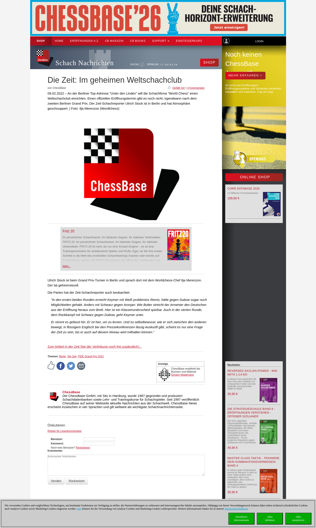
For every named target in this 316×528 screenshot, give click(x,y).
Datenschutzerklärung (236, 508)
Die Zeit (71, 356)
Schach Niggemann (182, 374)
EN (167, 64)
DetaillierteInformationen (241, 518)
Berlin (62, 356)
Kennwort (57, 443)
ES (171, 64)
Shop (41, 40)
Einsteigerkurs (189, 40)
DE (162, 64)
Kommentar (55, 450)
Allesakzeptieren (298, 518)
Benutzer (56, 439)
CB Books (138, 40)
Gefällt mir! (178, 87)
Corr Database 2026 (243, 188)
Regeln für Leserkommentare (65, 431)
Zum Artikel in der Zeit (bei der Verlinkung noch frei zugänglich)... (95, 346)
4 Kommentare (195, 87)
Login (259, 41)
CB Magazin (114, 40)
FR (176, 64)
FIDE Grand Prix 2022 (91, 356)
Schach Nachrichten (85, 63)
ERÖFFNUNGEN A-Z (84, 40)
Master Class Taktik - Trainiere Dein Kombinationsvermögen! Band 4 (253, 461)
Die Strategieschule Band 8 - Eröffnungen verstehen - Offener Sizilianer (251, 412)
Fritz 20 (68, 231)
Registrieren (83, 447)
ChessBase (71, 392)
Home (59, 40)
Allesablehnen (269, 518)
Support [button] (160, 40)
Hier (79, 508)
